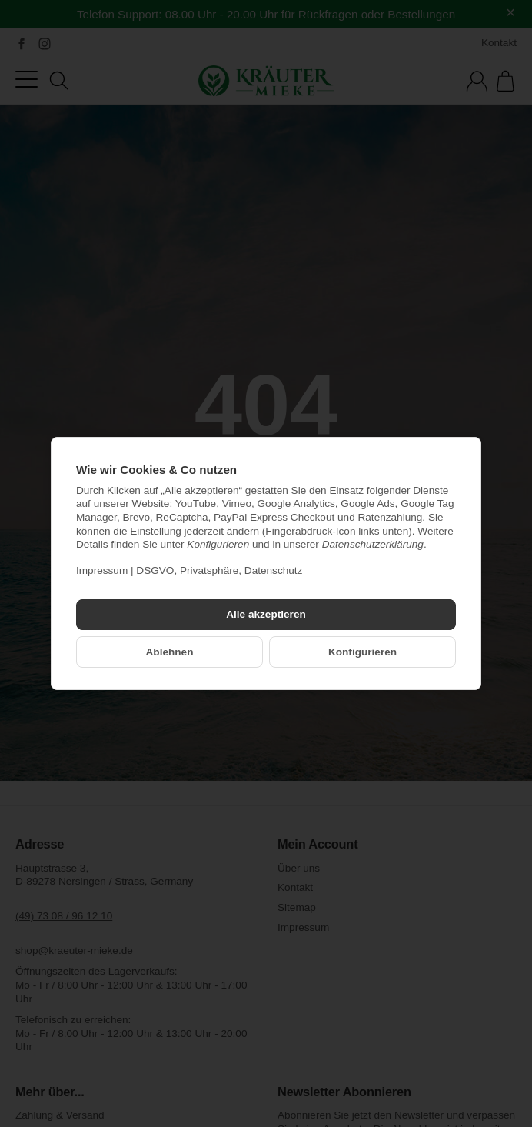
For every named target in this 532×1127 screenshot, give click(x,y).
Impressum (102, 570)
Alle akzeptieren (266, 614)
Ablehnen (170, 652)
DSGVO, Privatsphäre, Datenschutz (219, 570)
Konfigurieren (362, 652)
